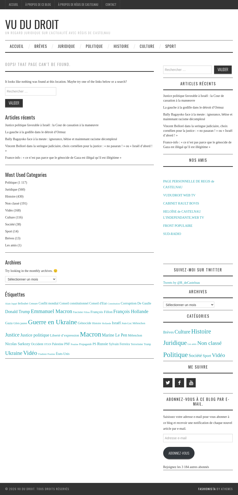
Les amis (11, 245)
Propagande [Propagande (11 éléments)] (85, 344)
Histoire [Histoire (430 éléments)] (201, 331)
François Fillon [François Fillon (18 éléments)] (101, 312)
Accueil (13, 4)
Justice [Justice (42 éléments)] (12, 335)
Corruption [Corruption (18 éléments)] (128, 303)
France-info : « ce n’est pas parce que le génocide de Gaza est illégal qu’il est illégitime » (63, 157)
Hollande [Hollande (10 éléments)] (106, 323)
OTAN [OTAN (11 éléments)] (47, 344)
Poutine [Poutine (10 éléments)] (75, 344)
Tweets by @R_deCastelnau (181, 282)
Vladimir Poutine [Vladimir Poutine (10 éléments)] (46, 354)
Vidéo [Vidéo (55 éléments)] (30, 353)
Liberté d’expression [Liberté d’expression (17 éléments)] (64, 335)
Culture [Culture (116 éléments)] (182, 332)
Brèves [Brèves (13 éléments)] (168, 332)
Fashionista (207, 489)
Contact (111, 4)
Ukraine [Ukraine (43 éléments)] (13, 353)
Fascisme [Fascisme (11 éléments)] (78, 312)
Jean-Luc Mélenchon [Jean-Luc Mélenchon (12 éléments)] (133, 323)
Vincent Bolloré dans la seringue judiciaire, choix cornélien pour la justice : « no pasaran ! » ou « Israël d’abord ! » (197, 130)
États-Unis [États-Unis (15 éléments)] (62, 354)
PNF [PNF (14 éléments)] (67, 344)
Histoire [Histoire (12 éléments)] (96, 323)
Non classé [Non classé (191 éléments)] (209, 343)
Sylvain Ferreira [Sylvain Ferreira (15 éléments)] (119, 344)
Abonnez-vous (179, 453)
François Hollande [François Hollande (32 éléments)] (131, 311)
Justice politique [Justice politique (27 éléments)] (34, 335)
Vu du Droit (32, 24)
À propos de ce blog (38, 4)
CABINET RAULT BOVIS (181, 203)
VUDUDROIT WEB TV (179, 195)
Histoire (121, 46)
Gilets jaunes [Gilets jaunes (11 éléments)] (20, 323)
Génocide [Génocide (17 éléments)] (84, 323)
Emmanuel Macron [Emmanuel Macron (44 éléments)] (51, 311)
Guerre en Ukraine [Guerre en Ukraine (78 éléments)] (52, 322)
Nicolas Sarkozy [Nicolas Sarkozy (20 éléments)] (17, 344)
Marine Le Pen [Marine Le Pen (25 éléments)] (114, 335)
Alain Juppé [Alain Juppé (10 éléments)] (11, 303)
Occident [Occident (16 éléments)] (37, 344)
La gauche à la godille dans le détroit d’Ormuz (35, 132)
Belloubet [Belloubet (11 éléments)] (23, 303)
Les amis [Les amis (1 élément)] (192, 344)
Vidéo (9, 210)
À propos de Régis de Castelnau (78, 4)
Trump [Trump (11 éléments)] (147, 344)
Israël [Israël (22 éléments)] (116, 323)
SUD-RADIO (172, 234)
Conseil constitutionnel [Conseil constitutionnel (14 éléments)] (73, 303)
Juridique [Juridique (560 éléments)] (175, 342)
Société (10, 224)
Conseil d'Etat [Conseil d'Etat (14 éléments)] (98, 303)
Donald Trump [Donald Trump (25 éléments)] (17, 311)
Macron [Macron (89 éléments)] (90, 334)
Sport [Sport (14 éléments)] (207, 355)
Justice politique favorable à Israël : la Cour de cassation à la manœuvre (52, 125)
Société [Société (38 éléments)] (195, 355)
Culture (147, 46)
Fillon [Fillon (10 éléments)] (86, 312)
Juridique (66, 46)
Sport (170, 46)
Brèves (40, 46)
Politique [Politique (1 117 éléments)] (175, 354)
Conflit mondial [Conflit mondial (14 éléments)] (49, 303)
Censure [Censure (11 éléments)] (33, 303)
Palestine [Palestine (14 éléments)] (57, 344)
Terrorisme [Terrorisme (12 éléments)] (137, 344)
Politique (94, 46)
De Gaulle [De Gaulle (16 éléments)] (144, 303)
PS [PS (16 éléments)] (94, 344)
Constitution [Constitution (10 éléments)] (114, 303)
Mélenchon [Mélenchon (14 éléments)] (135, 335)
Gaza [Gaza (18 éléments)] (9, 323)
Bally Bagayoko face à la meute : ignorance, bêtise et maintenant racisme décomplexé (61, 139)
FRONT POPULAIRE (177, 226)
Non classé (12, 203)
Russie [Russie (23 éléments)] (102, 343)
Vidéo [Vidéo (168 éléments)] (218, 355)
